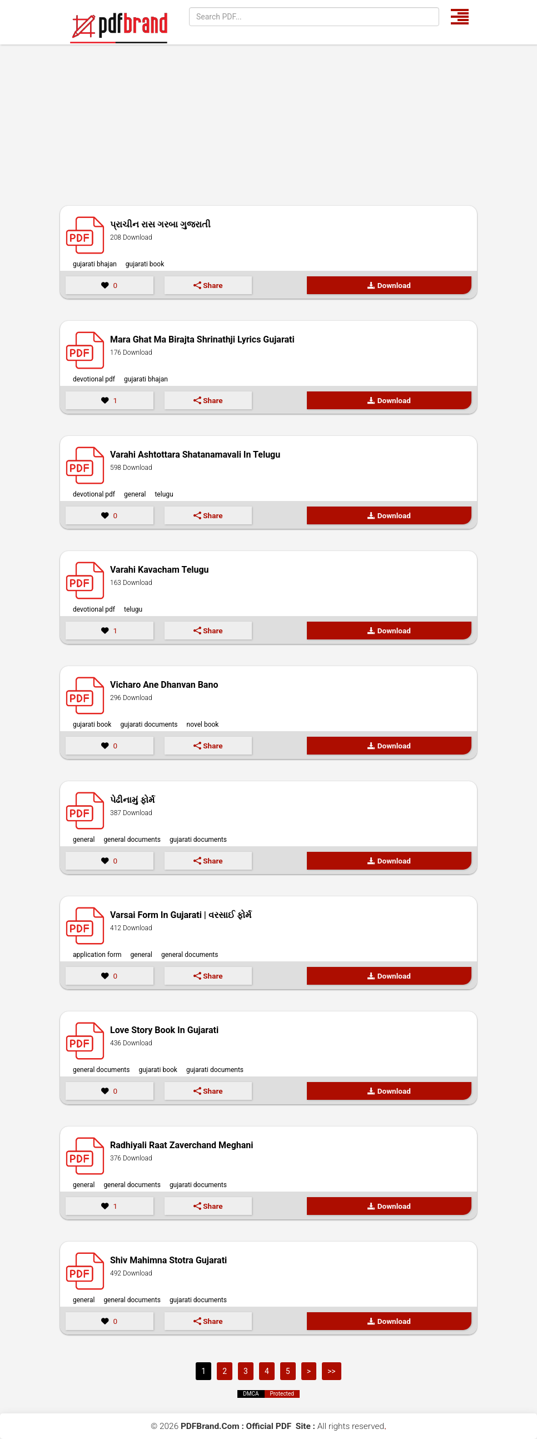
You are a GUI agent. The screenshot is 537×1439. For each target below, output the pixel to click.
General (135, 494)
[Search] (314, 16)
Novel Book (203, 724)
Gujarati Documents (148, 724)
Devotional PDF (94, 379)
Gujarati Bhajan (95, 264)
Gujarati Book (145, 264)
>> (331, 1371)
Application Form (97, 955)
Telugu (164, 494)
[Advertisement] (268, 128)
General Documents (132, 839)
